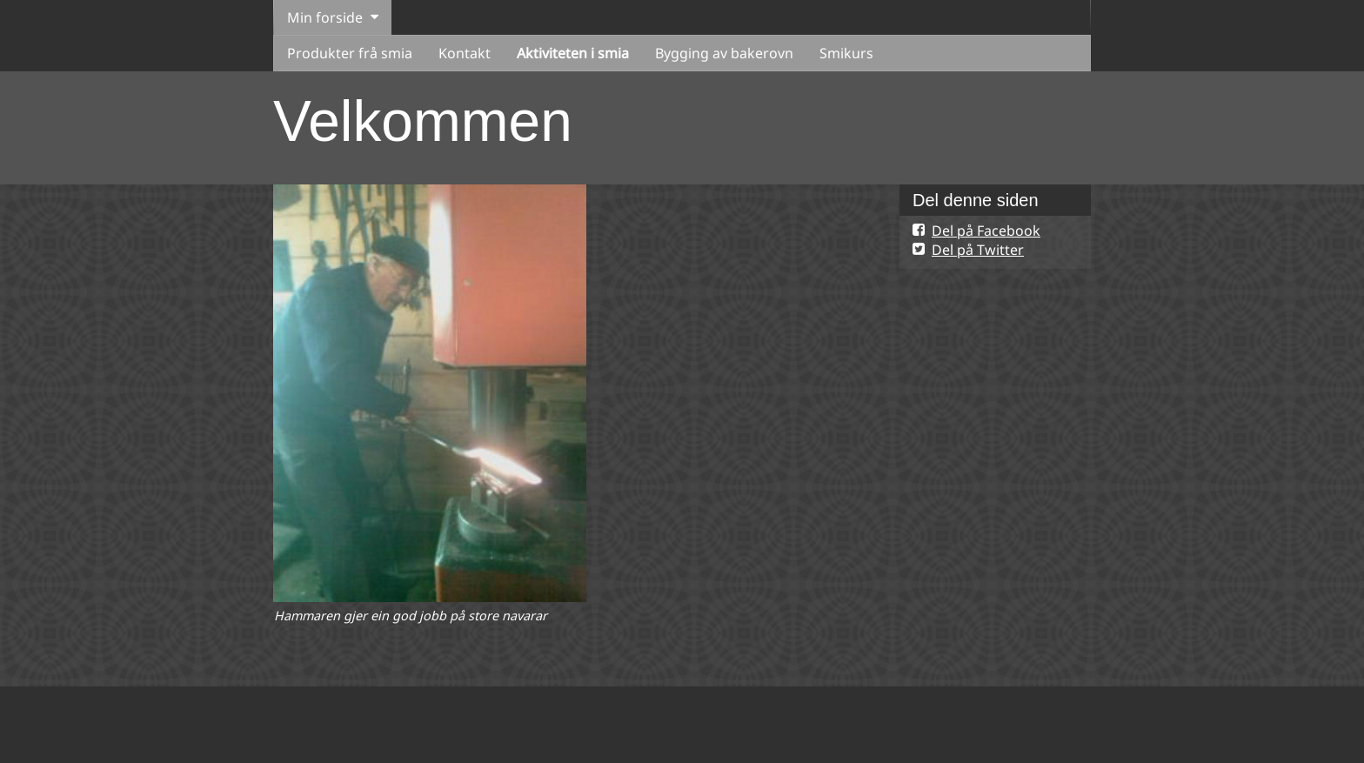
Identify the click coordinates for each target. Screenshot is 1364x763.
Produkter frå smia (349, 53)
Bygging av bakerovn (724, 53)
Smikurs (846, 53)
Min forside (325, 17)
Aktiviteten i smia (573, 53)
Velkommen (422, 121)
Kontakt (464, 53)
